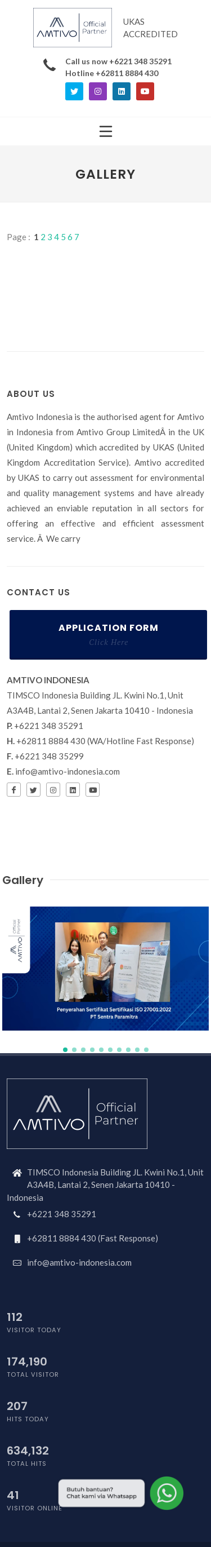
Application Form (108, 634)
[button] (65, 1049)
